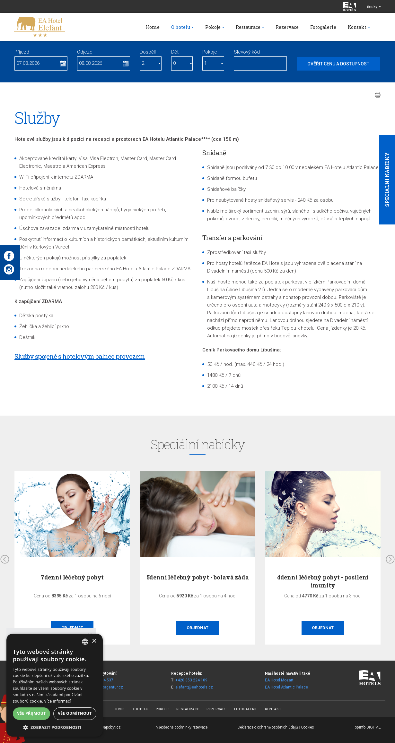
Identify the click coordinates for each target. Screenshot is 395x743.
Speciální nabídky (387, 179)
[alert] (54, 685)
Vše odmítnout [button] (75, 713)
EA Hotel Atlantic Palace (286, 687)
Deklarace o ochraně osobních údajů (268, 727)
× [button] (94, 641)
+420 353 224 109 (191, 680)
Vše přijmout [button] (31, 713)
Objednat (197, 627)
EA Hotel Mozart (279, 680)
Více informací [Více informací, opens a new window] (57, 701)
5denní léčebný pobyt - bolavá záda (197, 577)
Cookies (307, 727)
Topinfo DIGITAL (367, 727)
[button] (54, 727)
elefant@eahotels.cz (194, 687)
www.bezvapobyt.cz (103, 727)
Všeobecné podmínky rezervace (181, 727)
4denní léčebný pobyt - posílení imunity (322, 581)
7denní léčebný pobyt (72, 577)
